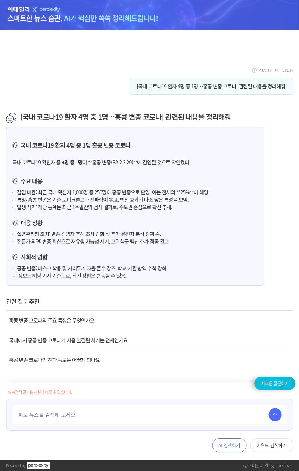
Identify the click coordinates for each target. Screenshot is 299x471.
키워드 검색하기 (271, 445)
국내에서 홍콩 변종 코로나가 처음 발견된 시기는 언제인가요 (68, 340)
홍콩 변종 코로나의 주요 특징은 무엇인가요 (51, 320)
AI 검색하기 (229, 445)
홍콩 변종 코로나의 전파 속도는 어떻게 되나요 (54, 360)
